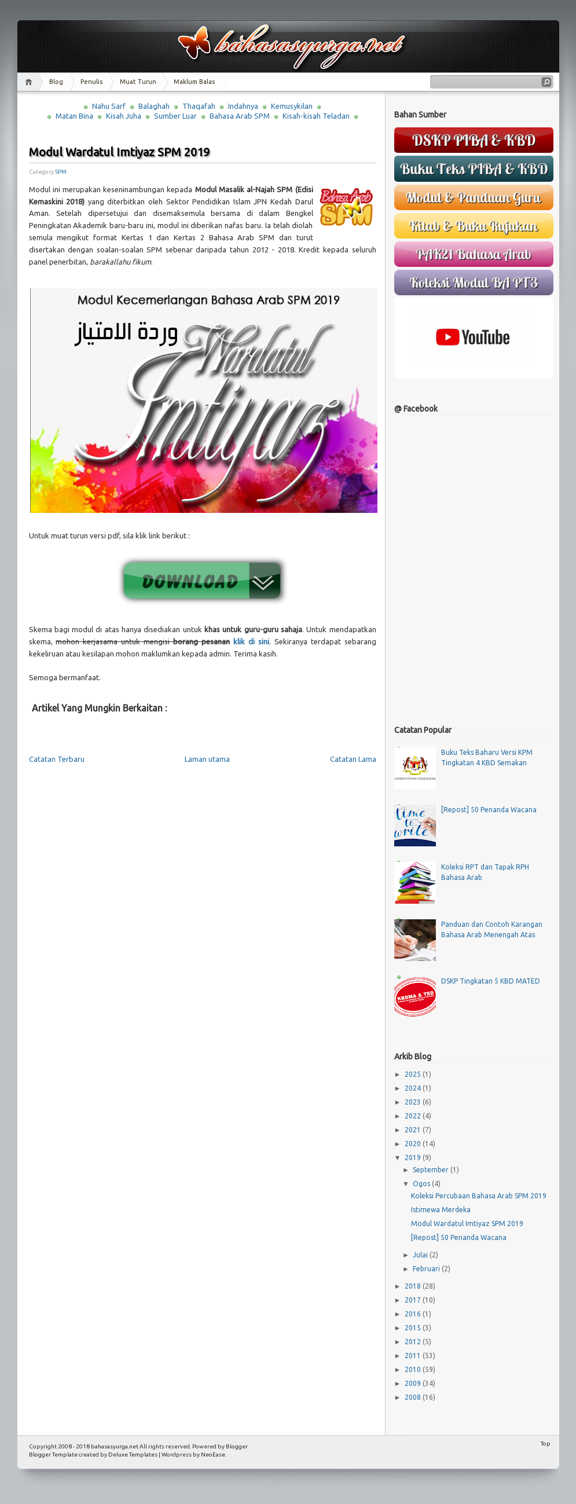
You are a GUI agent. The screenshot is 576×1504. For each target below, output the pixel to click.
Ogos (422, 1183)
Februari (427, 1268)
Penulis (91, 81)
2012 (414, 1341)
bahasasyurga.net (114, 1446)
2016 (414, 1314)
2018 (414, 1286)
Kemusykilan (292, 106)
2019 (414, 1157)
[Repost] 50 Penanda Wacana (489, 809)
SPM (61, 171)
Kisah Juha (123, 116)
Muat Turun (138, 81)
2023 (414, 1102)
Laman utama (207, 759)
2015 (414, 1327)
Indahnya (243, 106)
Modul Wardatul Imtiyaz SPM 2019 (119, 152)
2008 (414, 1397)
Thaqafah (198, 106)
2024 (414, 1088)
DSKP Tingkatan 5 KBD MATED (490, 981)
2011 (414, 1355)
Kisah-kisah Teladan (316, 116)
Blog (56, 81)
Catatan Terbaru (57, 759)
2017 (414, 1300)
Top (546, 1443)
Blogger (237, 1446)
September (431, 1169)
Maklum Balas (194, 81)
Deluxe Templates (132, 1454)
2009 (414, 1383)
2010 (414, 1369)
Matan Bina (74, 116)
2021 (414, 1129)
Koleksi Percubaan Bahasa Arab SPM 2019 (478, 1195)
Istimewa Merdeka (441, 1209)
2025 (414, 1074)
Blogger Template (53, 1454)
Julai (421, 1255)
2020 (414, 1143)
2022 (414, 1116)
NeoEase (213, 1454)
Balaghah (154, 106)
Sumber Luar (175, 116)
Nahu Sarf (109, 106)
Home (30, 82)
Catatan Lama (353, 759)
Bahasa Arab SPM (240, 116)
